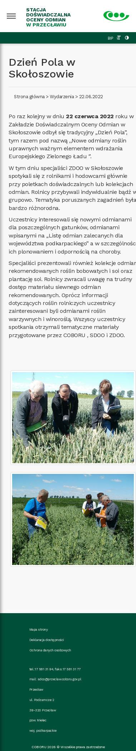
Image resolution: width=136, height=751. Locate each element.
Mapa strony (38, 629)
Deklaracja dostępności (46, 640)
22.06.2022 (91, 96)
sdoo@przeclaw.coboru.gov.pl (59, 679)
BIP (110, 38)
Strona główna (29, 96)
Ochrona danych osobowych (50, 650)
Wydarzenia (62, 96)
